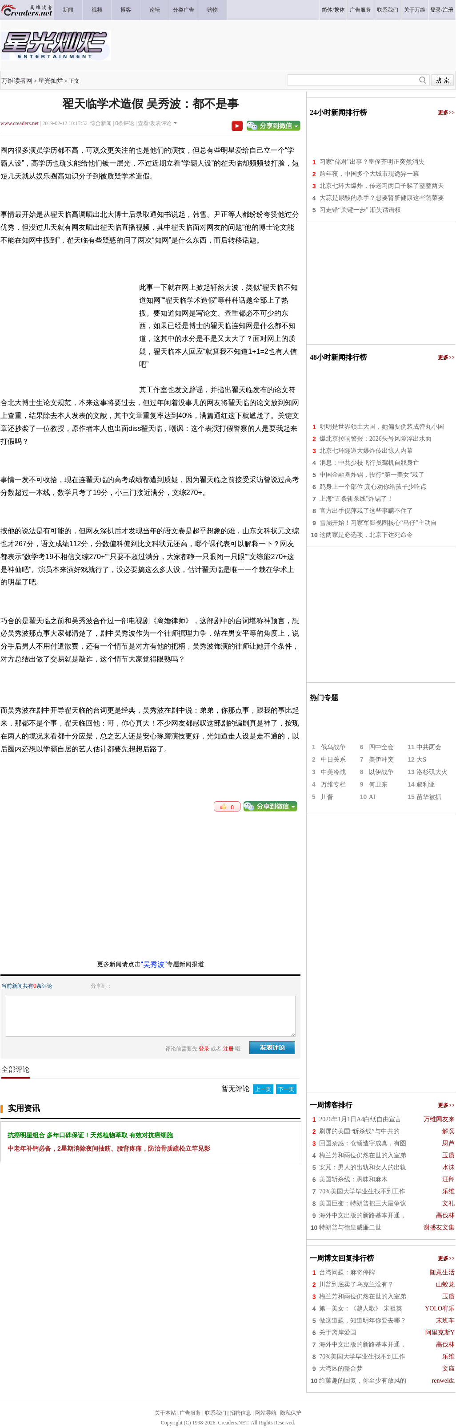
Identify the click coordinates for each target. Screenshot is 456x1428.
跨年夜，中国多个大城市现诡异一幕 (369, 173)
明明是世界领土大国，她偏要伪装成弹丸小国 (382, 426)
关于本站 (165, 1413)
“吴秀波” (154, 964)
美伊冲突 (381, 759)
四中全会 (381, 747)
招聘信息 (240, 1413)
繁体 (339, 10)
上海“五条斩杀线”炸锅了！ (356, 498)
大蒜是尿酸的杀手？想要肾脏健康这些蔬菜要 (382, 198)
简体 (327, 10)
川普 (327, 797)
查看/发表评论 (154, 123)
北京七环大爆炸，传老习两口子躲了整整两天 (382, 186)
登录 (435, 10)
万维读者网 (16, 80)
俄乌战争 (333, 747)
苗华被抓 (428, 797)
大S (421, 759)
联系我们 (215, 1413)
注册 (448, 10)
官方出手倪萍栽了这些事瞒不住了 (366, 510)
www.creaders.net (19, 123)
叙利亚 (425, 784)
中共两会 (428, 747)
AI (372, 797)
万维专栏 (333, 784)
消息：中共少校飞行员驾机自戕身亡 (369, 462)
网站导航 (265, 1413)
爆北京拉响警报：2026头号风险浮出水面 (376, 438)
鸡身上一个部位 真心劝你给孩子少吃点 (373, 486)
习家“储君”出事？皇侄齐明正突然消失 (372, 161)
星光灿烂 (50, 80)
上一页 (263, 1089)
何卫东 (378, 784)
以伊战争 (381, 772)
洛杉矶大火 (432, 772)
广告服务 (190, 1413)
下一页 (286, 1089)
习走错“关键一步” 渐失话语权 (360, 210)
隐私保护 (290, 1413)
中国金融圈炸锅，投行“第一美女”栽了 (372, 474)
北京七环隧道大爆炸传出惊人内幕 (366, 450)
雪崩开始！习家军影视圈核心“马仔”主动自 (378, 522)
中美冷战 (333, 772)
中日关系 (333, 759)
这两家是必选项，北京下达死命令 (366, 534)
